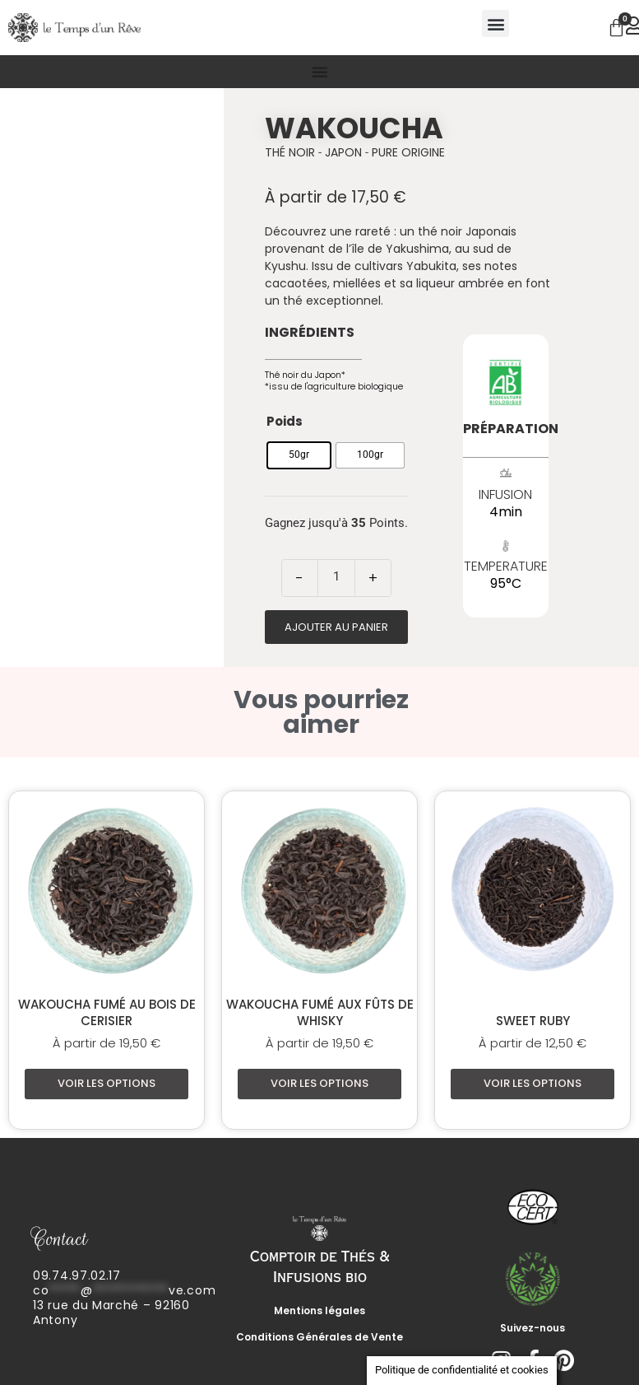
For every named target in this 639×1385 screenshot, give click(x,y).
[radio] (299, 455)
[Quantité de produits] (336, 576)
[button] (495, 23)
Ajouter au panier (336, 627)
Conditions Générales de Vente (319, 1337)
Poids (284, 421)
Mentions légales (319, 1310)
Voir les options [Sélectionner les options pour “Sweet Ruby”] (532, 1083)
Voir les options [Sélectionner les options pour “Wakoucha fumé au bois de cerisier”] (106, 1083)
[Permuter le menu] (320, 71)
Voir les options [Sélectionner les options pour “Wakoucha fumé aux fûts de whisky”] (319, 1083)
